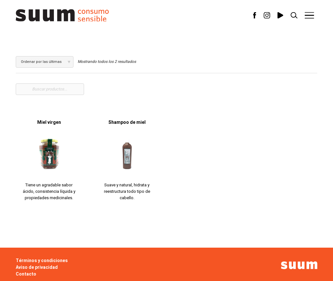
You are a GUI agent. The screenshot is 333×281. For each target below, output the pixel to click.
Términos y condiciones (42, 260)
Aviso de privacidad (37, 267)
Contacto (26, 274)
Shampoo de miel (127, 122)
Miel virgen (49, 122)
